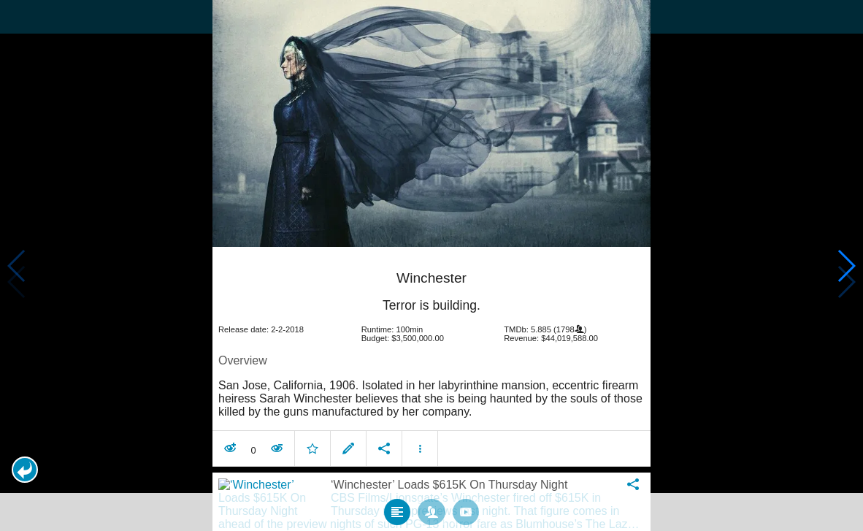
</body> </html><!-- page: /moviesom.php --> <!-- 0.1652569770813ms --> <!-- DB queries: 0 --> (431, 265)
